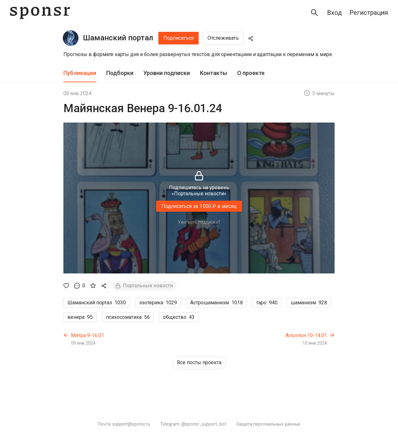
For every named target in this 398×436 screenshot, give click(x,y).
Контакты (213, 73)
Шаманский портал (118, 37)
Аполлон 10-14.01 (306, 335)
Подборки (119, 73)
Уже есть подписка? (199, 222)
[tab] (79, 73)
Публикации (79, 73)
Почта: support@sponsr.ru (124, 424)
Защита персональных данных (268, 424)
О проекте (251, 73)
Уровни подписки (166, 73)
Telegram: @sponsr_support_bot (193, 424)
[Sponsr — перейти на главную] (40, 13)
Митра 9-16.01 (87, 335)
